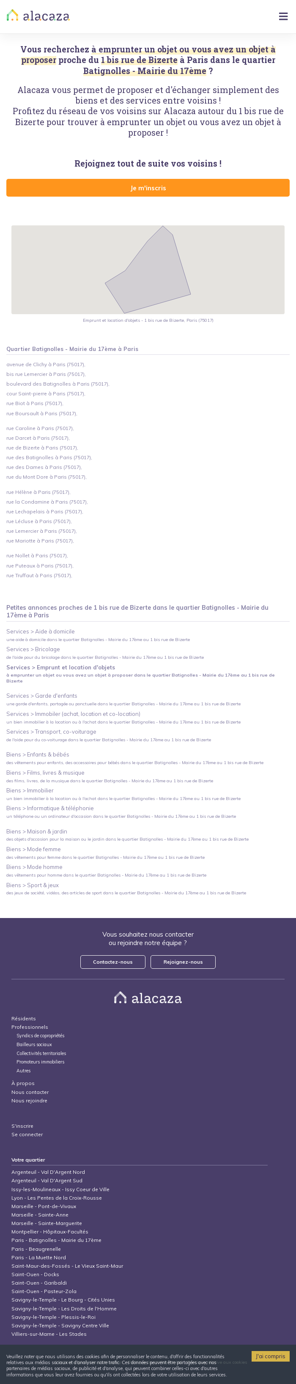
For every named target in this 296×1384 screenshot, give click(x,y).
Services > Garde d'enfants (41, 695)
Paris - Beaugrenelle (36, 1249)
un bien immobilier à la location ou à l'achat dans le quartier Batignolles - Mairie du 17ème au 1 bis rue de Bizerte (123, 722)
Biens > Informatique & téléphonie (50, 808)
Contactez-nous (113, 962)
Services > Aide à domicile (40, 631)
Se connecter (27, 1134)
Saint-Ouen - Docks (35, 1274)
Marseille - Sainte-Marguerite (46, 1223)
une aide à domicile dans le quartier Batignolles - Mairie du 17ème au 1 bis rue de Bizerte (98, 639)
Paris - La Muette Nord (38, 1257)
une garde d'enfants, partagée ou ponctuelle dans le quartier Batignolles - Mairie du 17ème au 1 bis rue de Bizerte (123, 704)
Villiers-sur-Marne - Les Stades (49, 1334)
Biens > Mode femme (33, 849)
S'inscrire (22, 1126)
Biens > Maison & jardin (36, 831)
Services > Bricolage (33, 649)
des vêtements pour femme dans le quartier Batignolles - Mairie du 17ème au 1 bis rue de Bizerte (105, 857)
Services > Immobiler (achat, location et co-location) (73, 713)
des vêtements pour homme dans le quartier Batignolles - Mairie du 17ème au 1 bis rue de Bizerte (106, 875)
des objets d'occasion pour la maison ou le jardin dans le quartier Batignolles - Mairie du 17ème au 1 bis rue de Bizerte (127, 839)
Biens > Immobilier (30, 790)
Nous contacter (30, 1092)
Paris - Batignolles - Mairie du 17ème (56, 1240)
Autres (23, 1071)
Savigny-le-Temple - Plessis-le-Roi (53, 1317)
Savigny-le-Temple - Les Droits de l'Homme (64, 1308)
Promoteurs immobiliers (40, 1062)
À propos (23, 1083)
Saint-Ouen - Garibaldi (39, 1283)
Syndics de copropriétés (40, 1036)
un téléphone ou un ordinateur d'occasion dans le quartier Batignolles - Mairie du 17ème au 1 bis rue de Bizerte (121, 816)
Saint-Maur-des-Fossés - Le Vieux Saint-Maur (67, 1266)
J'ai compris (270, 1356)
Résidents (23, 1018)
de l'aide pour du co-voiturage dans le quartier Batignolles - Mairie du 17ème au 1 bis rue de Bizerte (108, 740)
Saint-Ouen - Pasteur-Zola (44, 1291)
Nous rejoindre (29, 1100)
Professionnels (29, 1027)
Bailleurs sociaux (34, 1044)
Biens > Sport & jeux (32, 885)
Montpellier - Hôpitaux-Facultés (49, 1231)
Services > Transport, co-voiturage (51, 731)
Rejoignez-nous (183, 962)
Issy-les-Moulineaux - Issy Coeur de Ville (60, 1189)
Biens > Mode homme (34, 866)
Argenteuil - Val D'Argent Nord (48, 1172)
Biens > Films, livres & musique (45, 772)
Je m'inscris (148, 188)
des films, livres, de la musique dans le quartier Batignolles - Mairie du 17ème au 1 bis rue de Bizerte (109, 781)
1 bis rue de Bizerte (139, 60)
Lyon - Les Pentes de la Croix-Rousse (56, 1198)
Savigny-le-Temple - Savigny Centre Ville (60, 1325)
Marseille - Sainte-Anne (40, 1214)
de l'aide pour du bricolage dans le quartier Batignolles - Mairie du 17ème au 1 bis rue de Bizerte (105, 657)
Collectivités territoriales (41, 1053)
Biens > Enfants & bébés (37, 754)
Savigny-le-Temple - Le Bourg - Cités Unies (63, 1299)
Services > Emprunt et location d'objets (60, 667)
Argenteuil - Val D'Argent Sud (46, 1180)
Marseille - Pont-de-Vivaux (43, 1206)
